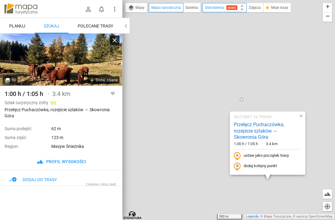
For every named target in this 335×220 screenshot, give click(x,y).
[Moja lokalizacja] (327, 206)
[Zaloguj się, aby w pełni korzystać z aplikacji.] (113, 93)
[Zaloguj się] (88, 9)
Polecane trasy (95, 26)
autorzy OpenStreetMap (314, 216)
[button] (203, 31)
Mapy (136, 8)
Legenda (252, 216)
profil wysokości (61, 161)
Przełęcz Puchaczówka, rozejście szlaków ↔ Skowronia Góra (221, 62)
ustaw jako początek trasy (223, 87)
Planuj (17, 26)
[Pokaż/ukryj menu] (115, 9)
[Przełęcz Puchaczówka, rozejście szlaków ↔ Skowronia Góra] (61, 60)
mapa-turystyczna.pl (21, 9)
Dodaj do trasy (33, 179)
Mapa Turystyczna (277, 216)
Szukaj (51, 26)
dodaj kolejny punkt (217, 98)
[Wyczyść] (115, 40)
